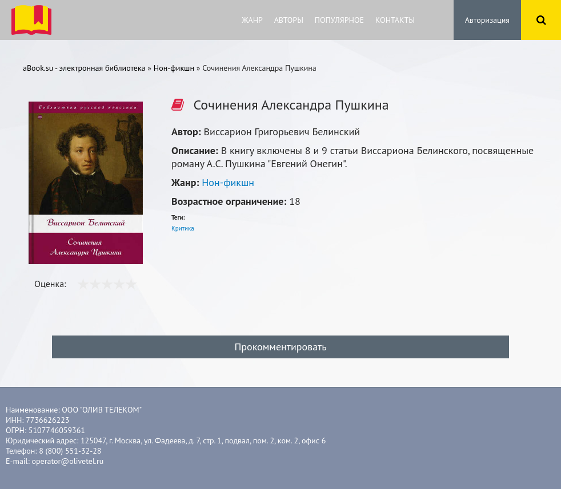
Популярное (339, 20)
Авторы (288, 20)
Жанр (252, 20)
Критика (182, 228)
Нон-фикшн (228, 182)
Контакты (395, 20)
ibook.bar (31, 20)
